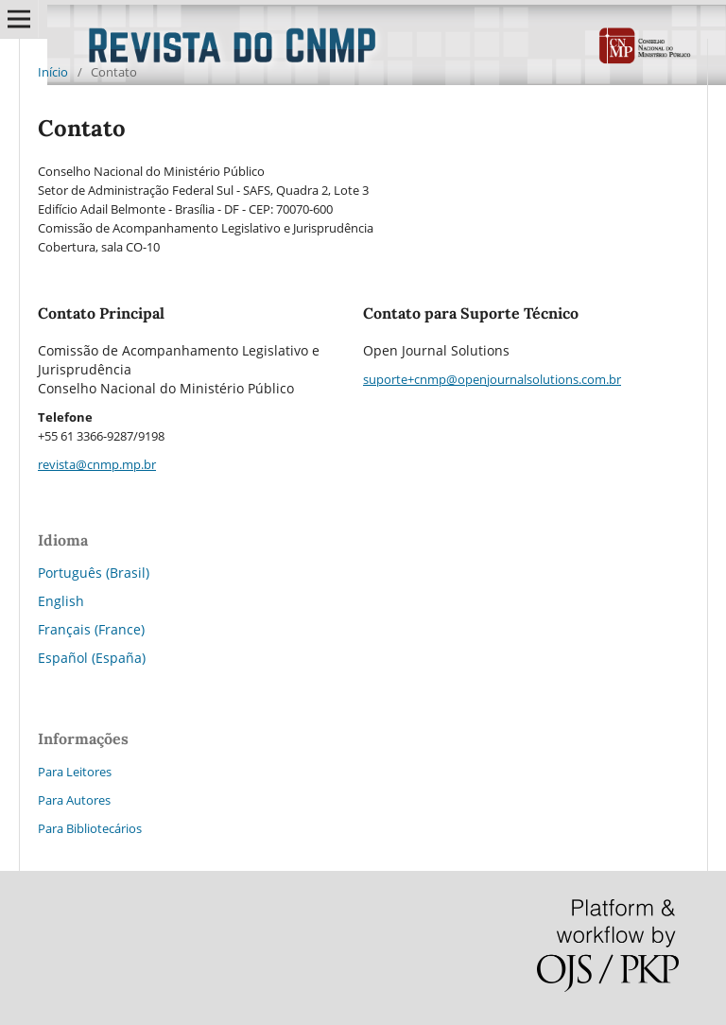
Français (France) (91, 629)
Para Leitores (75, 771)
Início (53, 71)
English (61, 601)
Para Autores (74, 799)
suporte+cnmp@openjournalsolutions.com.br (492, 379)
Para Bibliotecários (90, 828)
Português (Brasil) (93, 573)
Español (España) (92, 658)
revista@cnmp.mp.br (97, 464)
